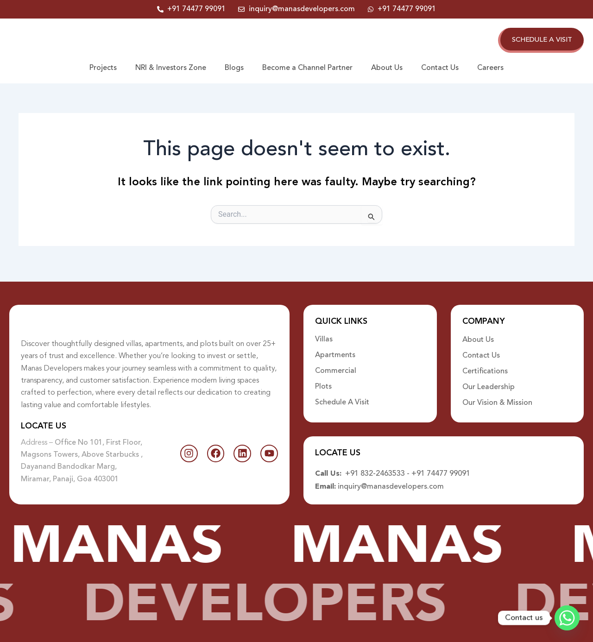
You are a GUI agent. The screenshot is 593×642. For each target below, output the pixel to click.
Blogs (234, 69)
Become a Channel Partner (307, 69)
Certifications (485, 365)
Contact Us (440, 69)
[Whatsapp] (567, 617)
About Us (387, 69)
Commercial (335, 365)
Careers (490, 69)
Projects (103, 69)
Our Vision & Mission (497, 397)
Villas (324, 334)
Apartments (335, 349)
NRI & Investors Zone (170, 69)
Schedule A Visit (342, 397)
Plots (323, 381)
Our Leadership (488, 381)
